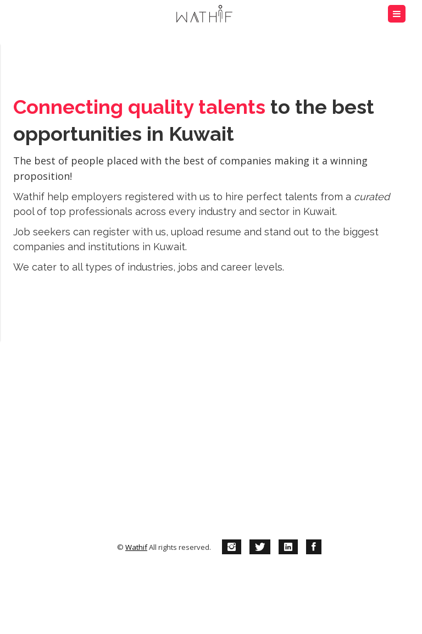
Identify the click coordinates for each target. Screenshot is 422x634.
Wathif (136, 547)
